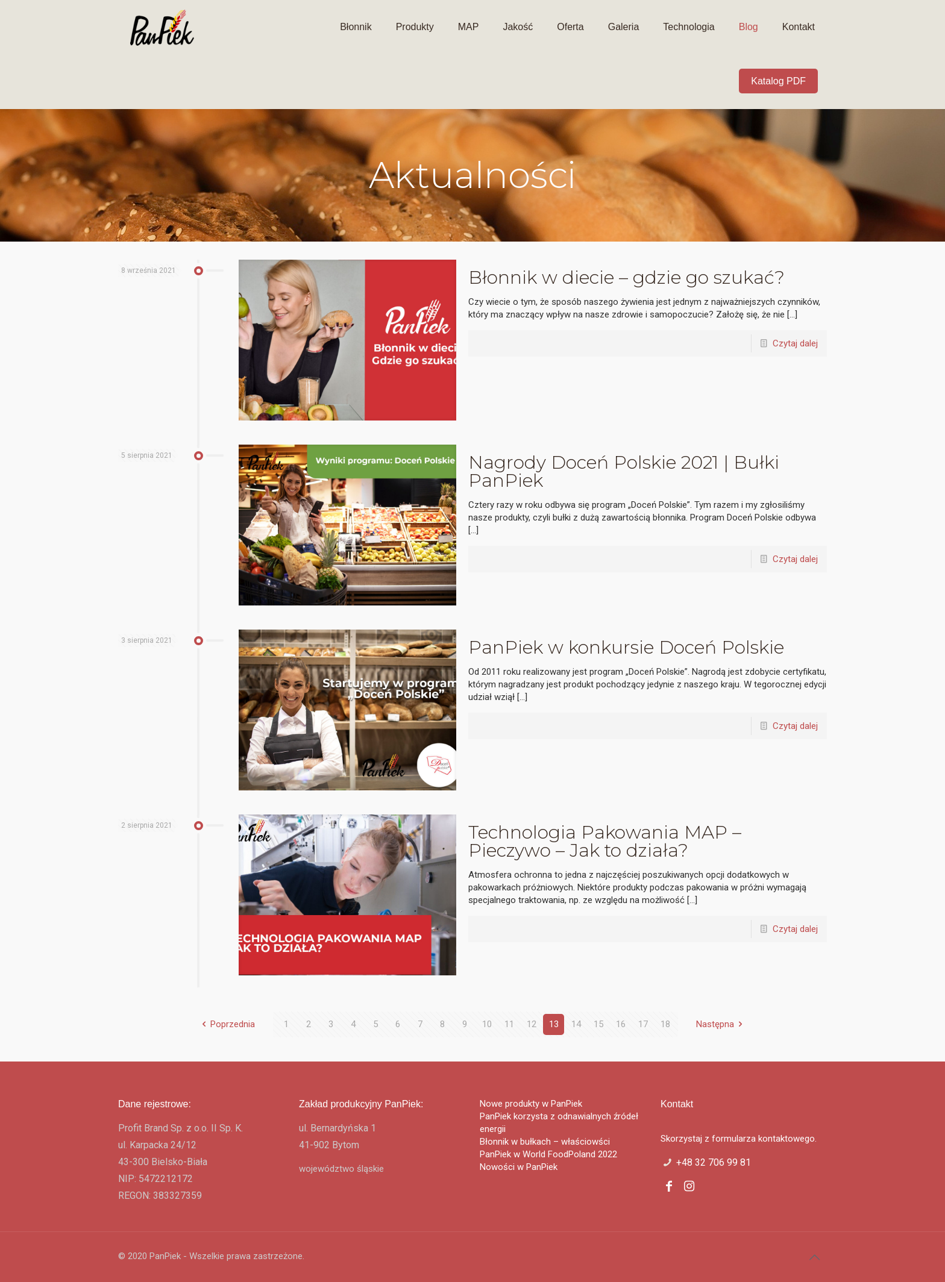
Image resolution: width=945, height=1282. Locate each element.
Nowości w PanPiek (518, 1167)
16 (621, 1024)
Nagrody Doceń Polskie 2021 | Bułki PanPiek (623, 471)
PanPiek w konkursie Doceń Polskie (626, 647)
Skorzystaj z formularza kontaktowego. (739, 1138)
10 (487, 1024)
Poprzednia (226, 1024)
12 (531, 1024)
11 (509, 1024)
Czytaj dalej (795, 343)
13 (554, 1024)
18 (665, 1024)
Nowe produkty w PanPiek (531, 1103)
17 (643, 1024)
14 (576, 1024)
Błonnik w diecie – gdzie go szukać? (626, 277)
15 (598, 1024)
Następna (721, 1024)
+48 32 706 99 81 (713, 1162)
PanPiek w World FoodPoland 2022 (548, 1154)
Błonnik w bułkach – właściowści (545, 1141)
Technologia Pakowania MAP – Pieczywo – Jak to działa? (604, 841)
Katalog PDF (778, 81)
